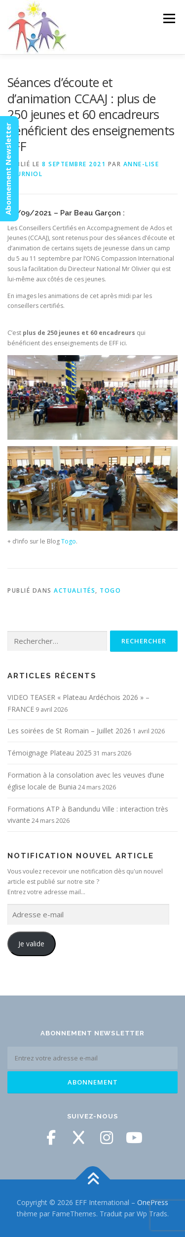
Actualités (74, 590)
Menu (168, 18)
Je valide (31, 943)
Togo (68, 541)
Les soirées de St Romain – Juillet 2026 (69, 730)
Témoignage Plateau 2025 (49, 752)
